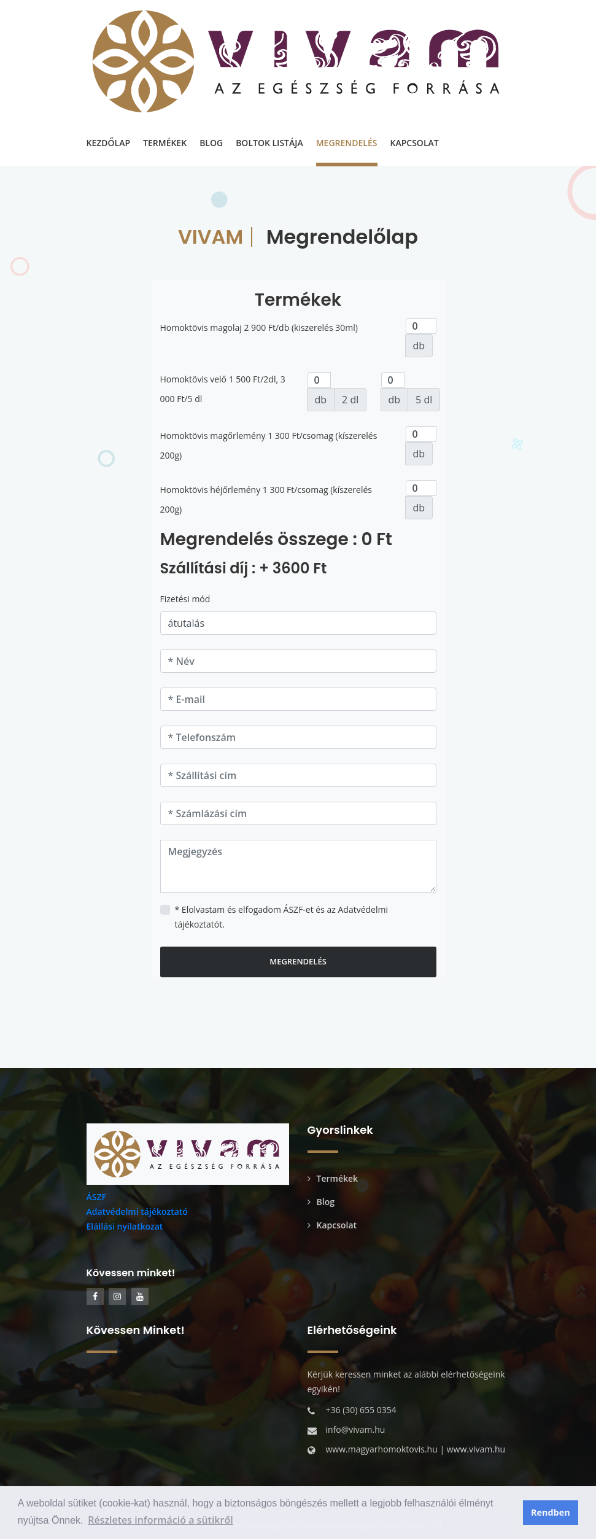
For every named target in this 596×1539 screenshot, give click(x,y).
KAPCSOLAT (414, 143)
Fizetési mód (185, 599)
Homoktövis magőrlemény (213, 435)
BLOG (211, 143)
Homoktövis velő (193, 379)
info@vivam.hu (355, 1429)
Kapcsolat (332, 1225)
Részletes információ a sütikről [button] (160, 1520)
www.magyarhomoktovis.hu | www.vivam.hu (416, 1449)
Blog (321, 1202)
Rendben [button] (550, 1512)
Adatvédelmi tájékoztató (137, 1211)
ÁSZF (96, 1197)
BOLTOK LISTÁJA (269, 143)
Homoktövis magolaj (201, 327)
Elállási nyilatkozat (125, 1226)
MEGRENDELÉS (346, 143)
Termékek (333, 1178)
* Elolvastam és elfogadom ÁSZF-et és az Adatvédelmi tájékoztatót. (282, 917)
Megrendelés (298, 961)
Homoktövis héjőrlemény (210, 489)
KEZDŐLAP (109, 143)
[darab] (421, 326)
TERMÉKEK (165, 143)
